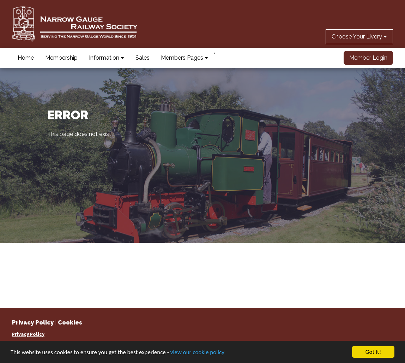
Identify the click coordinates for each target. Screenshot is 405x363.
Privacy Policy (28, 334)
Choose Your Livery (359, 36)
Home (26, 57)
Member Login (368, 57)
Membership (61, 57)
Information (106, 57)
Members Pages (184, 57)
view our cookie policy (197, 352)
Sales (142, 57)
